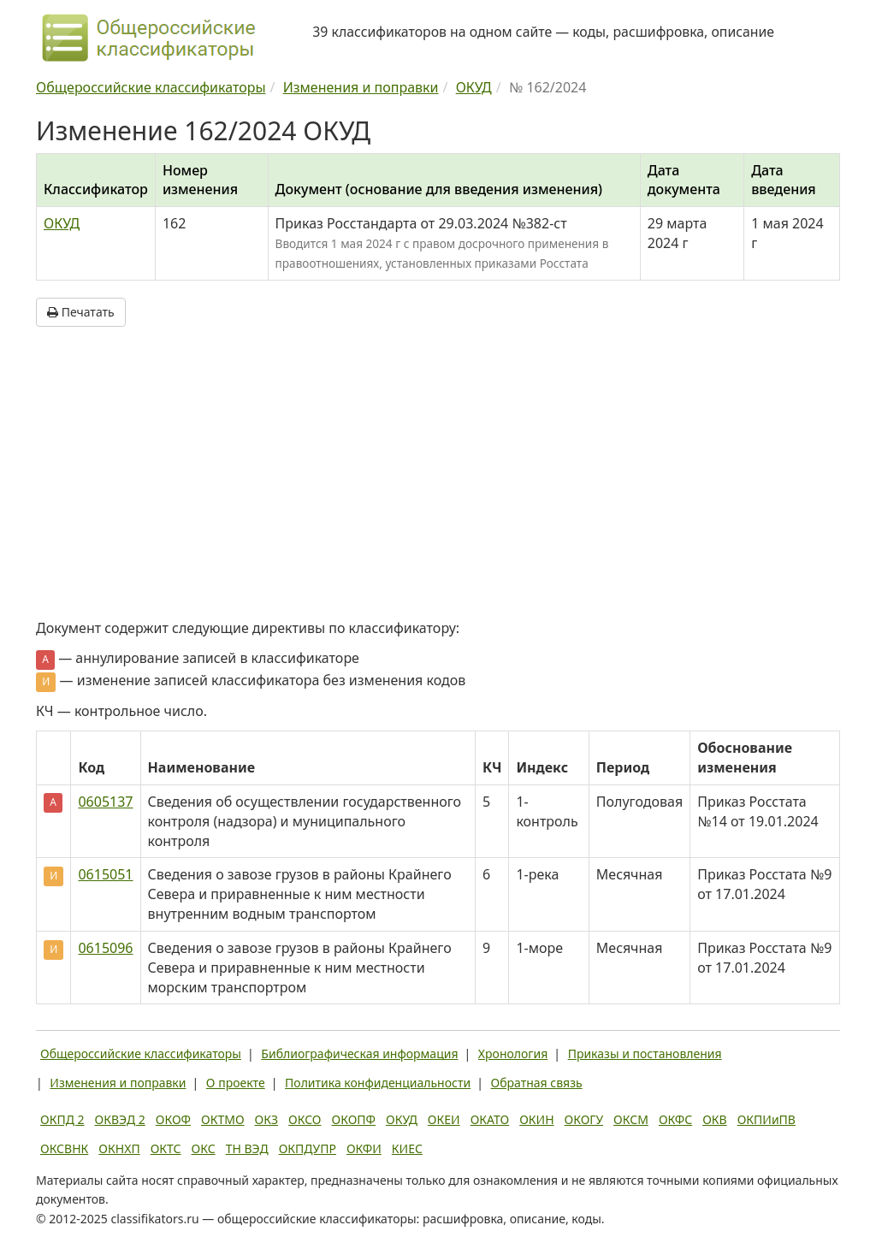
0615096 (105, 947)
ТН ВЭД (247, 1148)
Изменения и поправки (118, 1082)
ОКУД (62, 223)
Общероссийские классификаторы (140, 1053)
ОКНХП (118, 1148)
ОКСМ (630, 1119)
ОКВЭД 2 (120, 1119)
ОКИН (536, 1119)
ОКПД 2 (62, 1119)
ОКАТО (490, 1119)
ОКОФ (173, 1119)
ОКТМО (223, 1119)
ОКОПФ (354, 1119)
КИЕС (407, 1148)
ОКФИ (364, 1148)
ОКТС (166, 1148)
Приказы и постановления (645, 1053)
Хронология (513, 1053)
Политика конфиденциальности (378, 1082)
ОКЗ (266, 1119)
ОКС (204, 1148)
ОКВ (714, 1119)
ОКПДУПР (307, 1148)
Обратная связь (537, 1082)
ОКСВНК (64, 1148)
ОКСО (304, 1119)
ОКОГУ (584, 1119)
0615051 (105, 874)
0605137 (105, 801)
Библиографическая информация (359, 1053)
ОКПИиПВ (766, 1119)
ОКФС (675, 1119)
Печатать (81, 312)
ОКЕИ (444, 1119)
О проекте (235, 1082)
